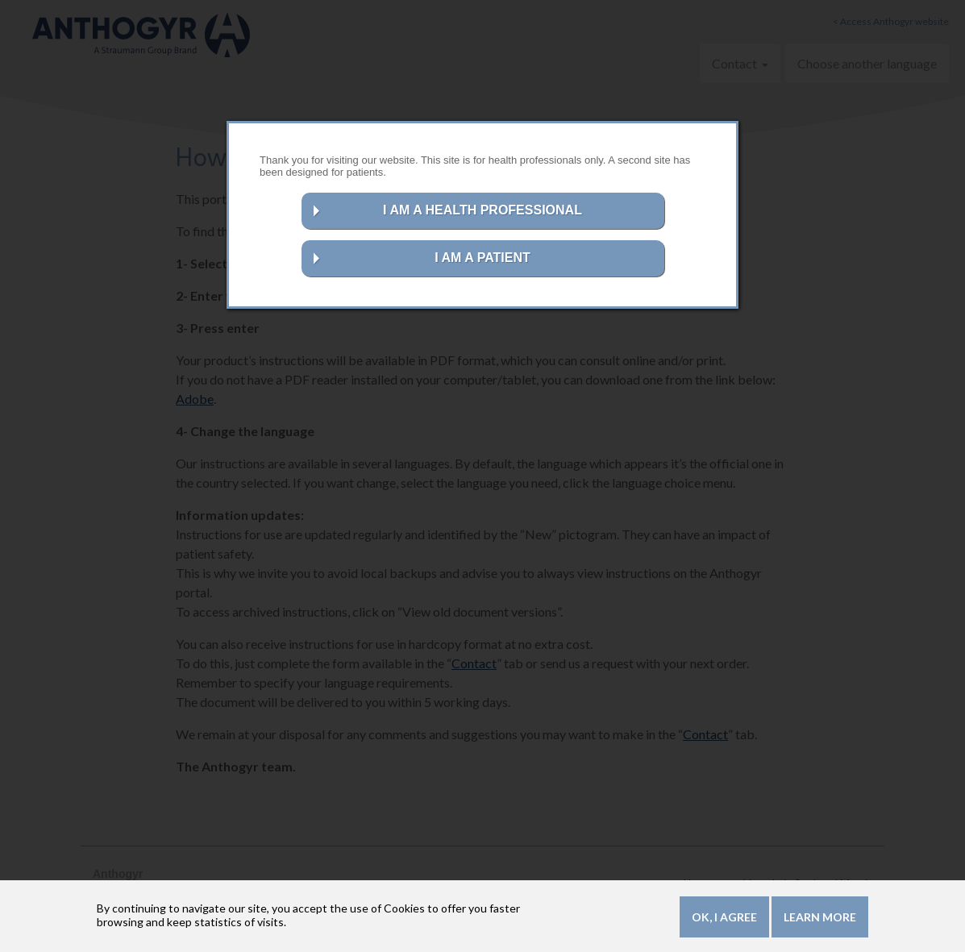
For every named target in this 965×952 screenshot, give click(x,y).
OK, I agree (724, 917)
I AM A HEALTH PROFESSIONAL (482, 210)
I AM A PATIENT (482, 257)
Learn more (820, 917)
